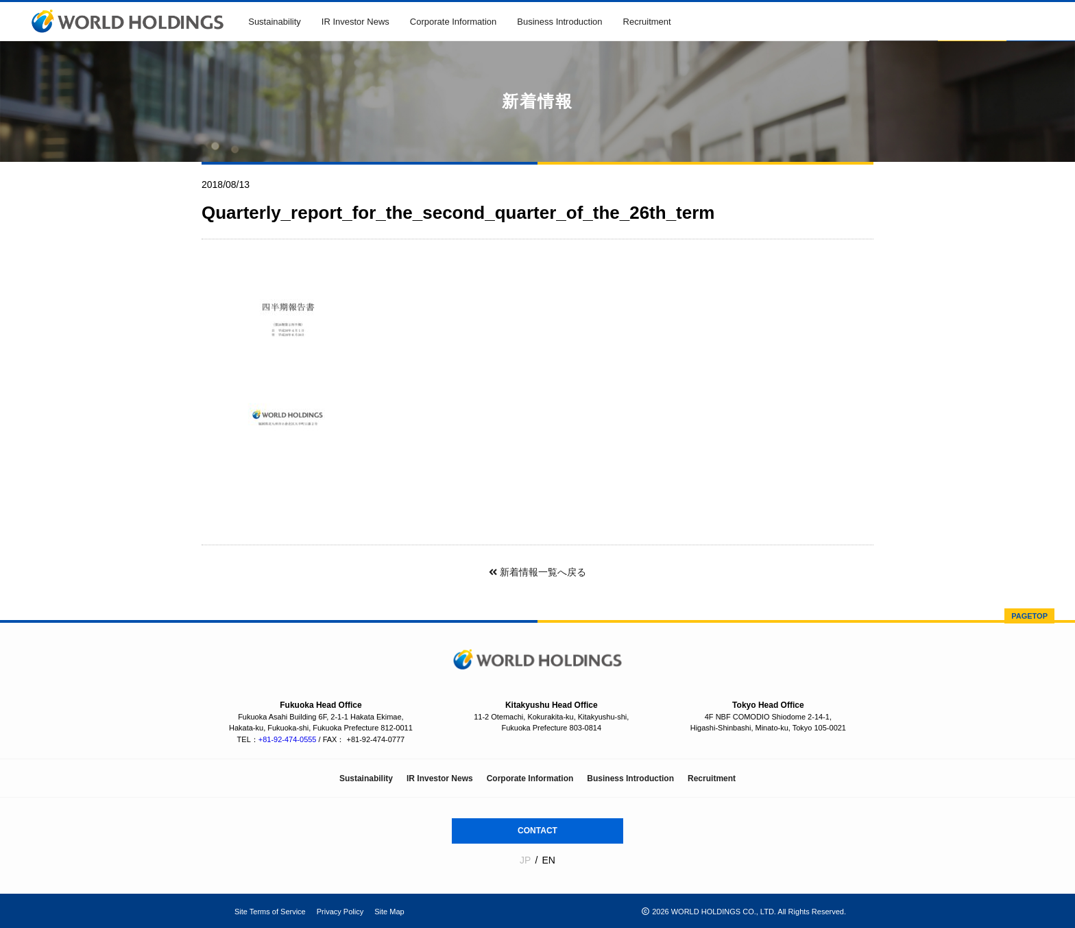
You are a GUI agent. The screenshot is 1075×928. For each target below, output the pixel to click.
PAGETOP (1029, 616)
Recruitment (647, 21)
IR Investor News (355, 21)
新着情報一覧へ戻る (537, 572)
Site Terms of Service (270, 911)
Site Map (389, 911)
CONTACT (537, 830)
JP (525, 860)
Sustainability (274, 21)
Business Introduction (559, 21)
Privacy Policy (340, 911)
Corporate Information (453, 21)
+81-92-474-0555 (287, 739)
